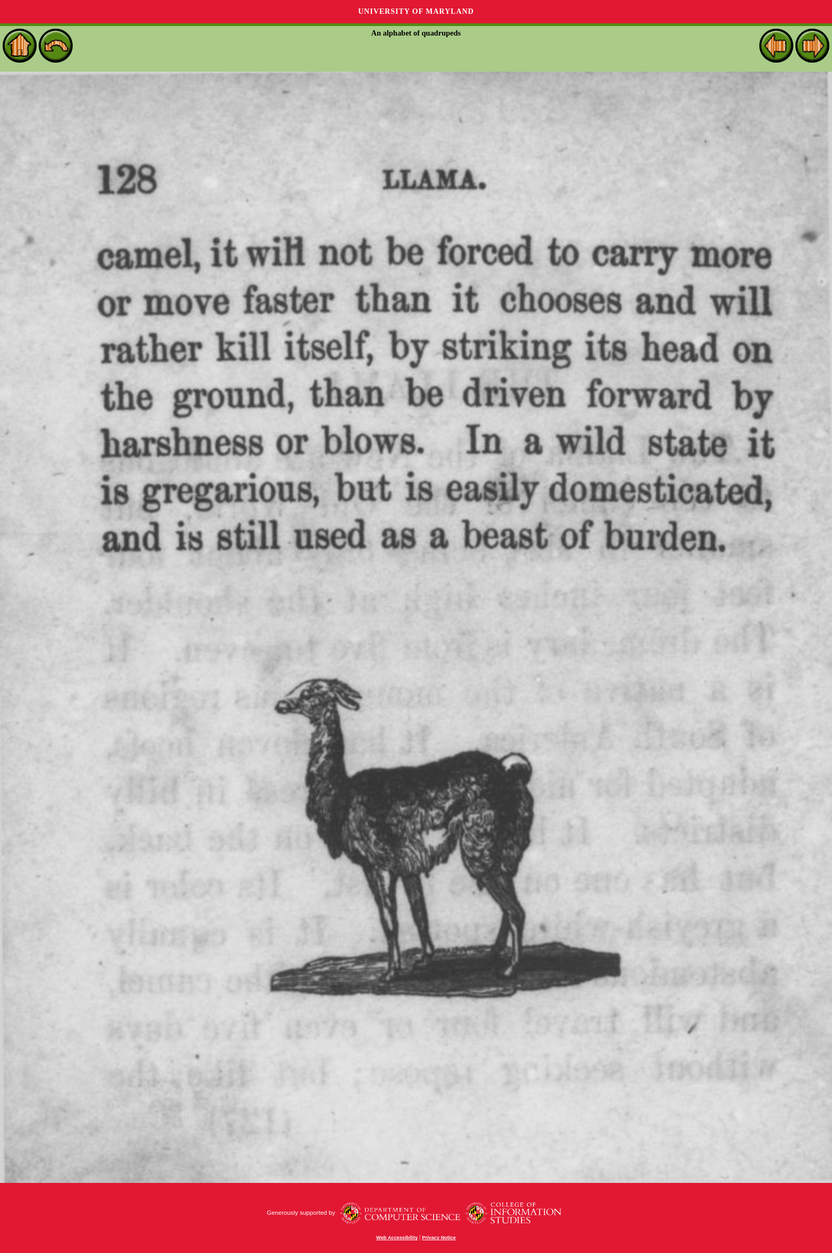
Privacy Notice (439, 1237)
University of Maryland (416, 11)
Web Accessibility (397, 1237)
